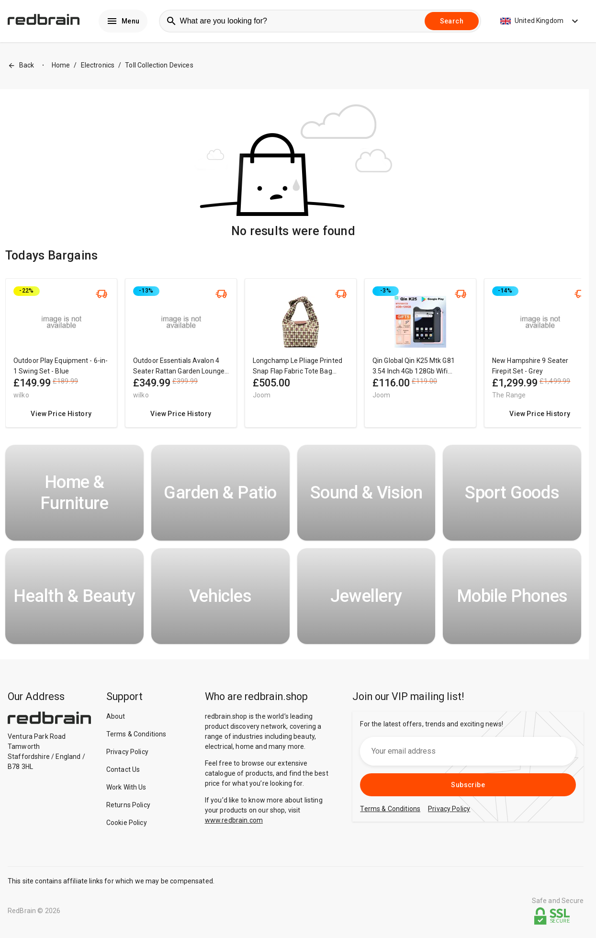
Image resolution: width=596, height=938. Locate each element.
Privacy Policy (127, 753)
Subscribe (468, 787)
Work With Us (126, 789)
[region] (293, 359)
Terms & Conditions (136, 736)
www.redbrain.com (234, 822)
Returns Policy (128, 807)
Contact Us (123, 771)
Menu (123, 22)
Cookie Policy (126, 824)
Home (61, 67)
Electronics (98, 67)
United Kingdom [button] (540, 22)
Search (451, 22)
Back (21, 68)
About (115, 718)
